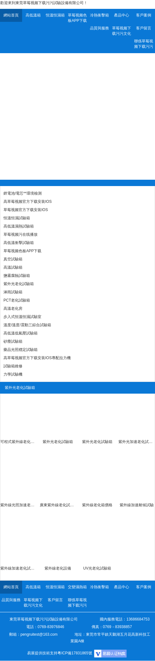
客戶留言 (143, 28)
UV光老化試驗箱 (97, 568)
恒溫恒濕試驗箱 (16, 218)
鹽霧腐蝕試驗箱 (16, 275)
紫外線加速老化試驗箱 (18, 568)
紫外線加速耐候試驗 (137, 505)
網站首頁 (11, 15)
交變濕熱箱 (77, 587)
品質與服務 (99, 28)
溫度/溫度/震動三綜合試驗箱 (27, 325)
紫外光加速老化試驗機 (136, 442)
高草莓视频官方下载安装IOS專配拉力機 (37, 358)
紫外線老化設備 (58, 568)
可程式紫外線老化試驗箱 (18, 442)
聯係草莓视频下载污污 (143, 44)
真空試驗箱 (12, 259)
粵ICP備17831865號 (74, 653)
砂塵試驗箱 (12, 341)
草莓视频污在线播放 (20, 234)
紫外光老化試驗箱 (18, 284)
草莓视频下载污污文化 (121, 31)
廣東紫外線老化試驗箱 (58, 505)
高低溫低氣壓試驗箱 (20, 333)
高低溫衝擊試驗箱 (18, 242)
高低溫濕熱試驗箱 (18, 226)
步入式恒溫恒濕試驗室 (22, 317)
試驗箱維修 (12, 366)
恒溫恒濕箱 (55, 15)
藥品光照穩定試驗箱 (20, 349)
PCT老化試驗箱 (16, 300)
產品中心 (121, 15)
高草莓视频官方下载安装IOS (27, 201)
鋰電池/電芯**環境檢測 (22, 193)
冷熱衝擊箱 (99, 15)
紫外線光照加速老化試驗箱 (18, 505)
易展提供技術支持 (42, 653)
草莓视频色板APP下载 (77, 18)
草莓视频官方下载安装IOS (25, 210)
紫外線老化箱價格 (97, 505)
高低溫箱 (33, 15)
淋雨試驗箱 (12, 292)
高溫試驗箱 (12, 267)
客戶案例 (143, 15)
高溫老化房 (12, 308)
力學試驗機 (12, 374)
